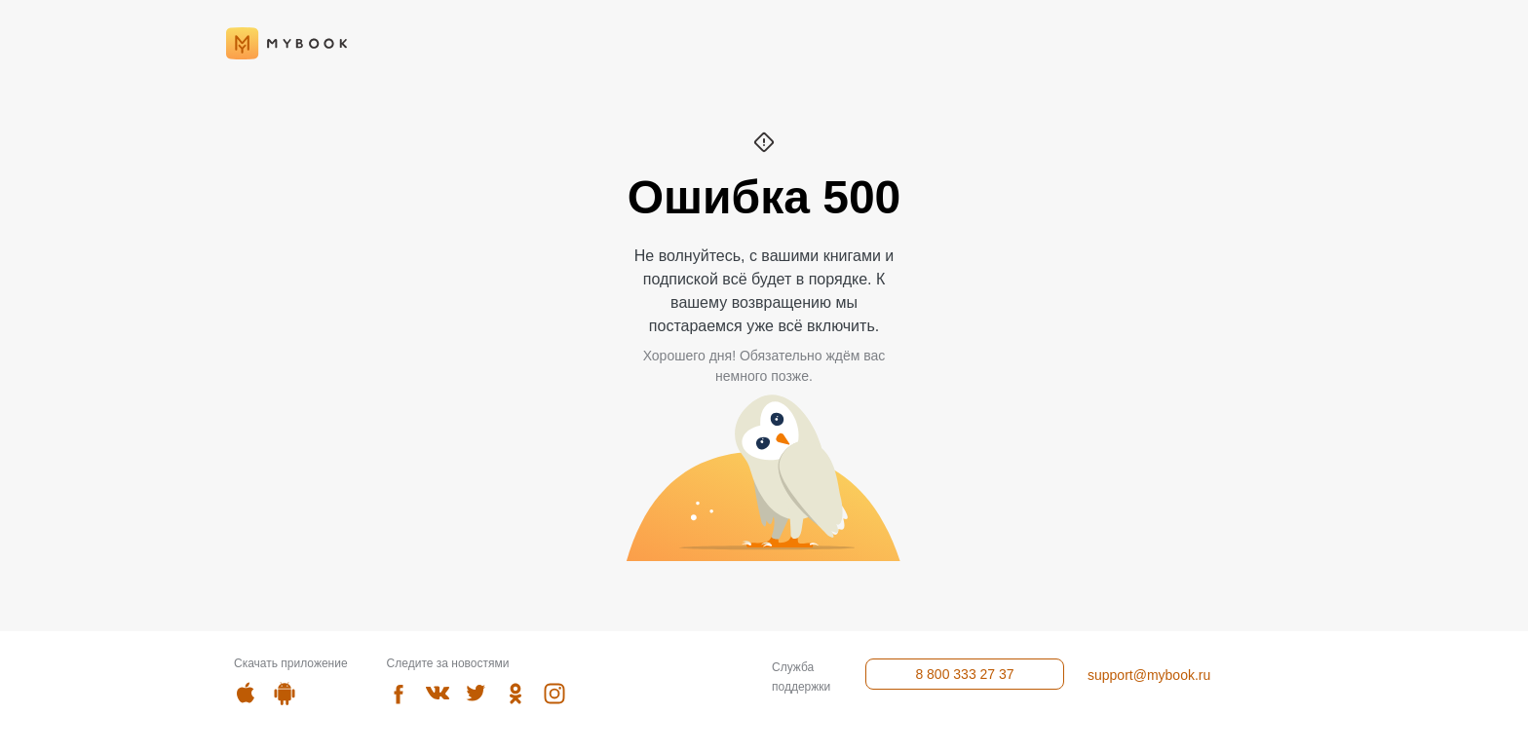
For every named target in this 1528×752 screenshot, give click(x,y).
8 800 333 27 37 (964, 674)
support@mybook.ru (1149, 675)
